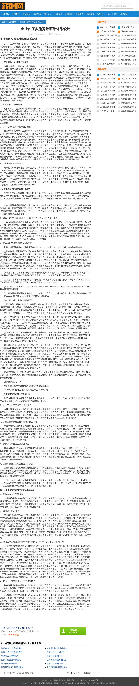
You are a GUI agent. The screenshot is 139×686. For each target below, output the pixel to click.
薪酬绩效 (101, 14)
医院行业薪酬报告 (9, 663)
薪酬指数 (5, 14)
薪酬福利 (90, 14)
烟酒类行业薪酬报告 (10, 656)
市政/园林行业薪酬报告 (57, 667)
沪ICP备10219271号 (83, 680)
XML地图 (94, 680)
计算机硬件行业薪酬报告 (12, 667)
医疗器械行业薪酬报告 (57, 660)
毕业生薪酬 (112, 14)
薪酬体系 (26, 14)
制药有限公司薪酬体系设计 (111, 52)
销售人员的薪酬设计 (108, 35)
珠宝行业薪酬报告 (55, 656)
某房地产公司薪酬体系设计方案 (20, 673)
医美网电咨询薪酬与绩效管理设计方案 (116, 31)
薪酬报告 (79, 14)
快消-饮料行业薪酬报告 (11, 652)
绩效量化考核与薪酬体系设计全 (113, 48)
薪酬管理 (37, 14)
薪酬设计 (58, 14)
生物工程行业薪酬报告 (11, 660)
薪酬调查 (69, 14)
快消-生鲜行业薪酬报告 (11, 648)
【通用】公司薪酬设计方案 (111, 95)
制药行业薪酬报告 (55, 663)
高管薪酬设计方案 (107, 56)
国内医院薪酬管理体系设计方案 (113, 107)
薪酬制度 (16, 14)
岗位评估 (48, 14)
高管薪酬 (124, 14)
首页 (4, 22)
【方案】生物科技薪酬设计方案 (113, 87)
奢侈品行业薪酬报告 (56, 652)
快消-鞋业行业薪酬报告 (57, 648)
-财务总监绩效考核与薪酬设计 (112, 83)
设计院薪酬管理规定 (82, 673)
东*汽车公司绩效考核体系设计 (113, 111)
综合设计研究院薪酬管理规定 (112, 27)
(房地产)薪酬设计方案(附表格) (112, 64)
